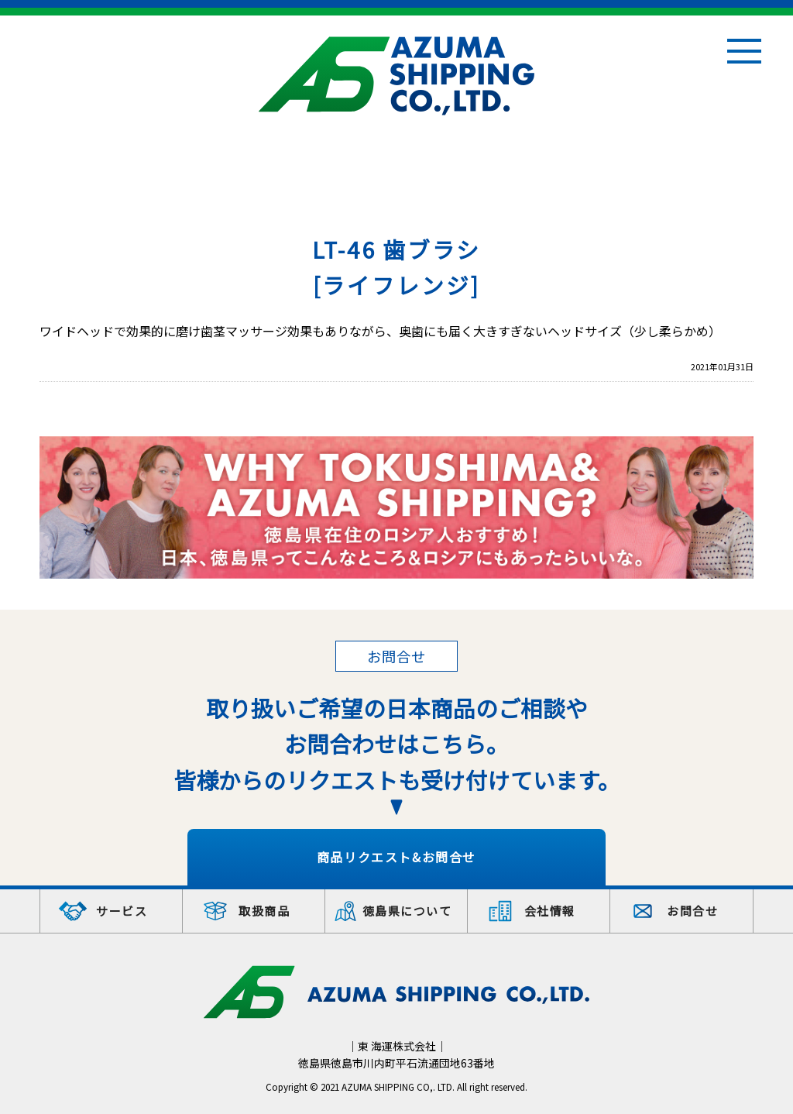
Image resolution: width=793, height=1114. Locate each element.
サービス (121, 911)
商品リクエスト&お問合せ (396, 857)
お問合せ (692, 911)
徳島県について (407, 911)
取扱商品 (264, 911)
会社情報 (549, 911)
